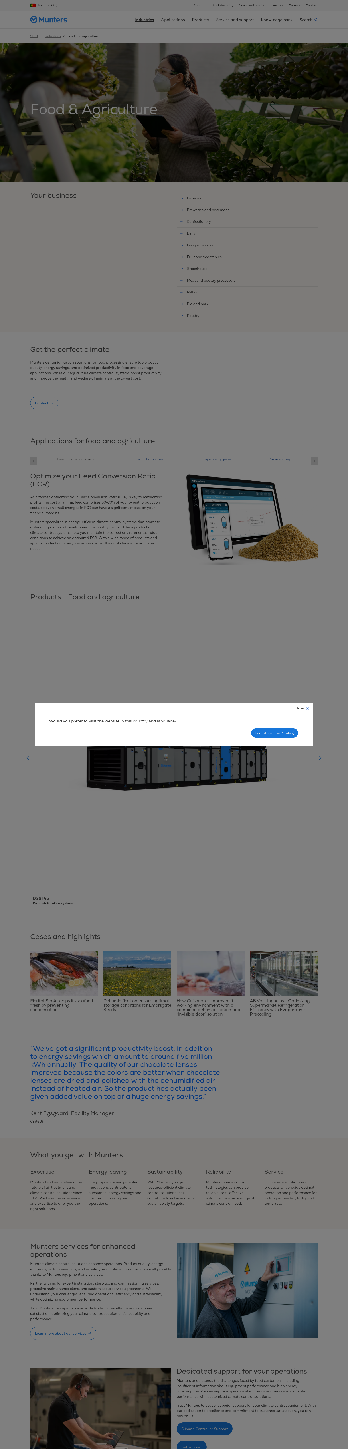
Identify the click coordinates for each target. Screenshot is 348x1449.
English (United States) (274, 733)
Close (302, 708)
